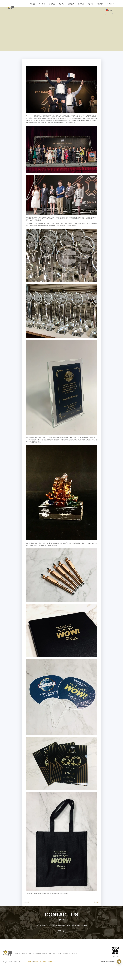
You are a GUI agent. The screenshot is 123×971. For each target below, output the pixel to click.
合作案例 (91, 4)
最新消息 (32, 4)
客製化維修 (66, 953)
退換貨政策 (110, 4)
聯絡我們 (100, 4)
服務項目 (45, 953)
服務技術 (71, 4)
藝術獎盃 (52, 4)
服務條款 (36, 962)
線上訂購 (42, 4)
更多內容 (61, 931)
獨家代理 (31, 953)
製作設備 (59, 953)
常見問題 (30, 962)
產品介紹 (81, 4)
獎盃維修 (61, 4)
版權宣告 (50, 962)
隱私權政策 (43, 962)
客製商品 (38, 953)
